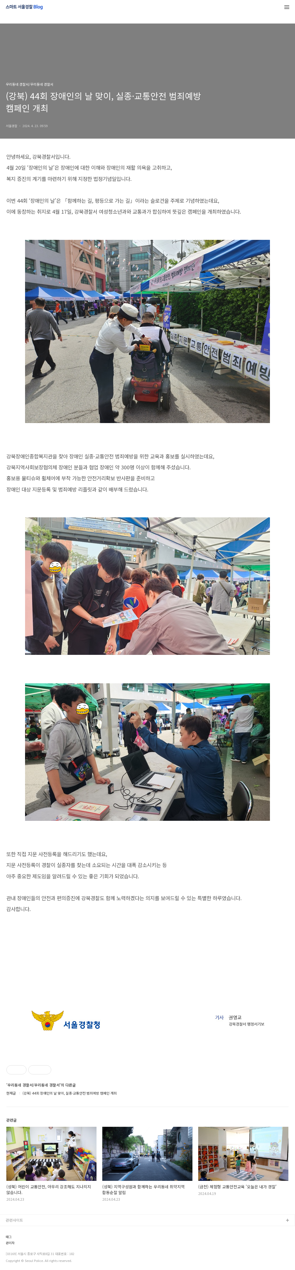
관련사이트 (14, 1220)
